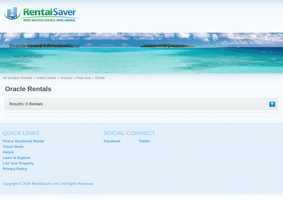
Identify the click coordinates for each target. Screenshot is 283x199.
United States (46, 78)
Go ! (112, 56)
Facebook (112, 141)
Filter (272, 104)
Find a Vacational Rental (23, 141)
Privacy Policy (15, 169)
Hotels (8, 152)
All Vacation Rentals (17, 78)
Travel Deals (13, 147)
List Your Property (18, 163)
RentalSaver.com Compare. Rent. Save (44, 18)
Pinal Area (83, 78)
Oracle (100, 78)
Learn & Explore (16, 158)
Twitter (144, 141)
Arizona (66, 78)
